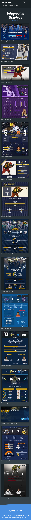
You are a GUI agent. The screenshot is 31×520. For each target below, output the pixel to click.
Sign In (26, 2)
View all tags (15, 20)
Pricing (16, 5)
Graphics (10, 5)
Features (4, 5)
